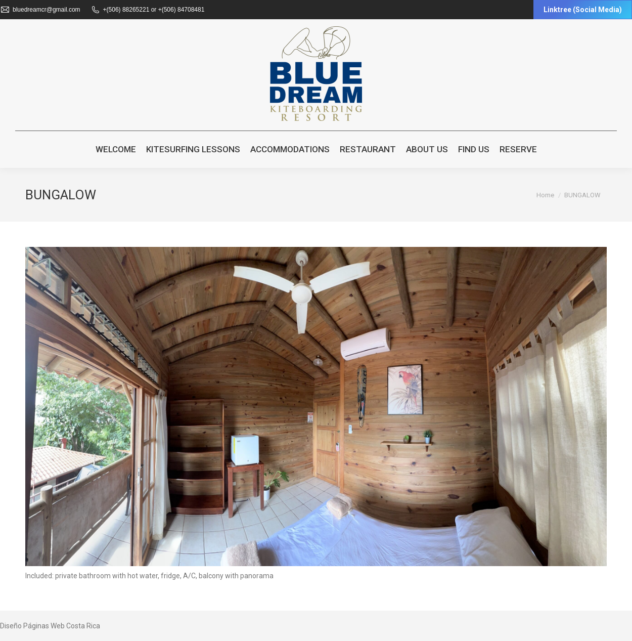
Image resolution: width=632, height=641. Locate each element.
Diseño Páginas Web (32, 626)
